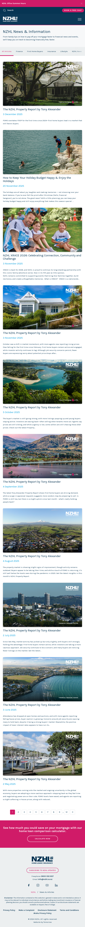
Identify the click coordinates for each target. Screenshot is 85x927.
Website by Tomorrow (42, 922)
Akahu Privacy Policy (42, 913)
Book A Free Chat (73, 10)
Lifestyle (64, 51)
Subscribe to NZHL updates (42, 870)
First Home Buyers (35, 51)
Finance (19, 51)
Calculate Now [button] (42, 839)
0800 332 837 (47, 876)
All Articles (7, 51)
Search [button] (8, 10)
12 (66, 812)
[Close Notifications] (81, 3)
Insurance (51, 51)
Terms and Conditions (69, 910)
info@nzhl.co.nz (45, 879)
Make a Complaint (26, 910)
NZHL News (77, 51)
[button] (79, 19)
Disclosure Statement (47, 910)
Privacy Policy (9, 910)
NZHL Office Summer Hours (14, 3)
